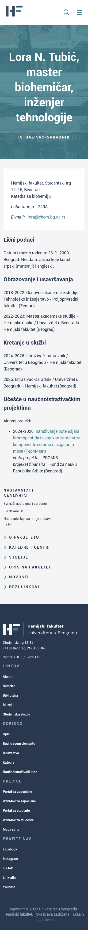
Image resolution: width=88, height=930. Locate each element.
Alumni (8, 676)
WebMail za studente (18, 820)
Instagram (10, 859)
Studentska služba (17, 714)
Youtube (9, 887)
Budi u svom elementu (19, 743)
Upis (6, 734)
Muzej (7, 705)
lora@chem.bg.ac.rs (46, 217)
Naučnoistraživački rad (20, 772)
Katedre (8, 762)
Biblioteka (10, 695)
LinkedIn (9, 878)
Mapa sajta (11, 829)
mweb (49, 919)
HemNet (9, 686)
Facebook (10, 849)
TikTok (8, 868)
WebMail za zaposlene (19, 801)
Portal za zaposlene (17, 792)
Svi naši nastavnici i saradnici (26, 503)
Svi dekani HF (14, 511)
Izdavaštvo (11, 753)
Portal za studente (16, 810)
